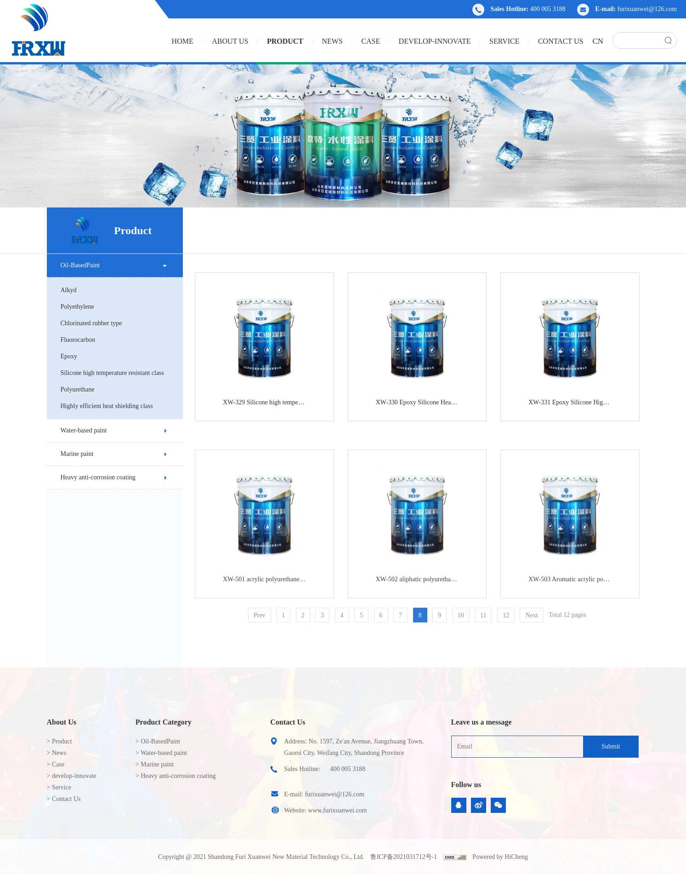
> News (57, 752)
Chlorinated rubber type (88, 323)
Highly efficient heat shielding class (103, 406)
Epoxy (65, 356)
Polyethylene (74, 306)
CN (597, 41)
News (332, 41)
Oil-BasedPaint (76, 265)
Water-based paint (80, 430)
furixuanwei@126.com (647, 9)
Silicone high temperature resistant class (109, 372)
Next (542, 622)
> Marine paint (155, 764)
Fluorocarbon (74, 339)
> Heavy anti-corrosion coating (176, 775)
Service (504, 41)
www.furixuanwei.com (337, 810)
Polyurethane (74, 389)
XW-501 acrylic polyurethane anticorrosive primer (275, 662)
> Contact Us (64, 798)
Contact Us (560, 41)
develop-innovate (435, 41)
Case (370, 41)
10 (471, 622)
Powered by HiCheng (500, 856)
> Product (59, 741)
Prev (270, 622)
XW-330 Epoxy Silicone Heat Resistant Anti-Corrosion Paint (428, 406)
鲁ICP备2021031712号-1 (403, 856)
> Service (59, 787)
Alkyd (65, 290)
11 (494, 622)
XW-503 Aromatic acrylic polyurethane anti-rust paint (581, 662)
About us (230, 41)
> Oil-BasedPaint (158, 741)
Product (285, 41)
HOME (182, 41)
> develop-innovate (72, 775)
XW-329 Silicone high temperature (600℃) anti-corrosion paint (275, 406)
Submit (610, 746)
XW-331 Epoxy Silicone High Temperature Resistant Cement (581, 406)
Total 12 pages (578, 622)
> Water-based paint (161, 752)
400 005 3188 (548, 9)
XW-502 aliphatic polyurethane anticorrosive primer (428, 662)
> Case (56, 764)
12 (517, 622)
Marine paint (73, 453)
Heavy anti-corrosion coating (94, 477)
